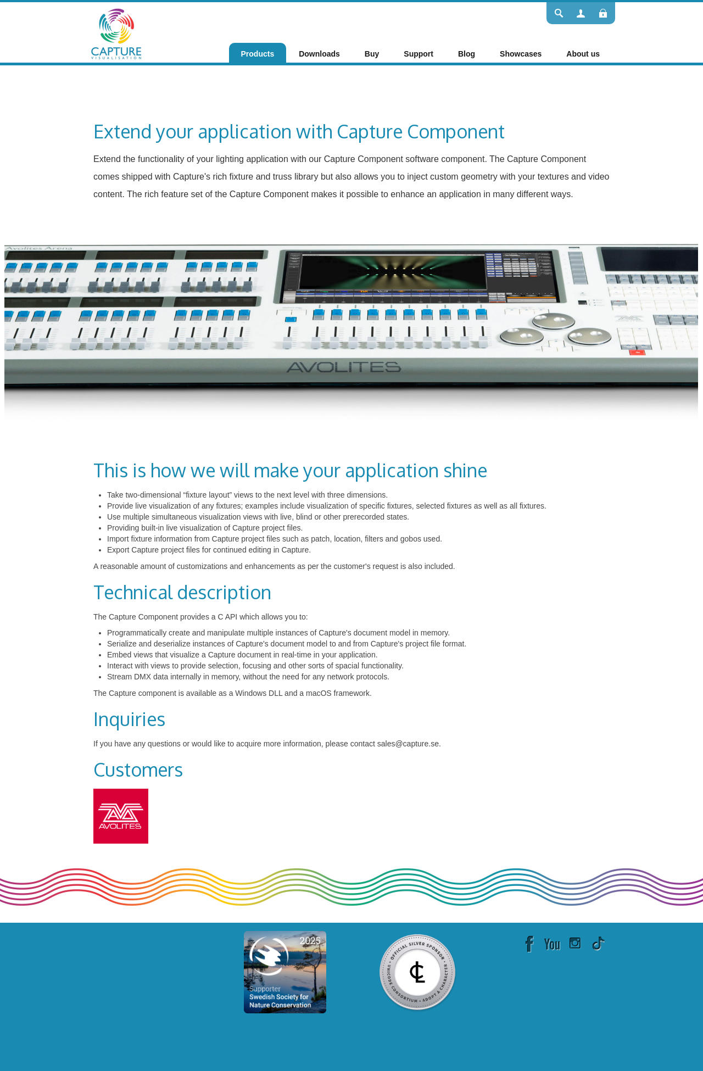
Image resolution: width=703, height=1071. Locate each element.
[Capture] (116, 33)
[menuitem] (258, 54)
